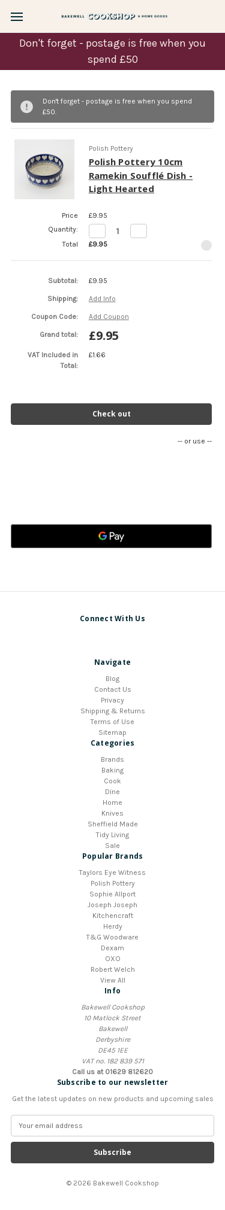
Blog (112, 678)
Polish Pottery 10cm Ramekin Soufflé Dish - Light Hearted (141, 175)
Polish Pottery (113, 883)
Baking (112, 770)
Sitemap (112, 732)
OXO (113, 958)
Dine (112, 792)
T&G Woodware (112, 937)
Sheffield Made (113, 824)
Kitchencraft (112, 915)
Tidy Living (112, 835)
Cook (112, 781)
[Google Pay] (111, 536)
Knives (112, 813)
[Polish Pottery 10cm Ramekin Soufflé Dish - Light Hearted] (117, 231)
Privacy (112, 700)
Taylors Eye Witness (112, 872)
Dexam (112, 948)
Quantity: (63, 229)
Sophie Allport (112, 894)
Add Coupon (109, 316)
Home (112, 802)
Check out (111, 414)
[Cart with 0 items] (219, 15)
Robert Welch (113, 969)
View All (112, 980)
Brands (112, 759)
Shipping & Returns (112, 711)
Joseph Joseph (112, 905)
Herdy (112, 926)
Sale (112, 845)
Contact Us (112, 689)
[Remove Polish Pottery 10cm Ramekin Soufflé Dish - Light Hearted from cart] (206, 245)
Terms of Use (112, 722)
